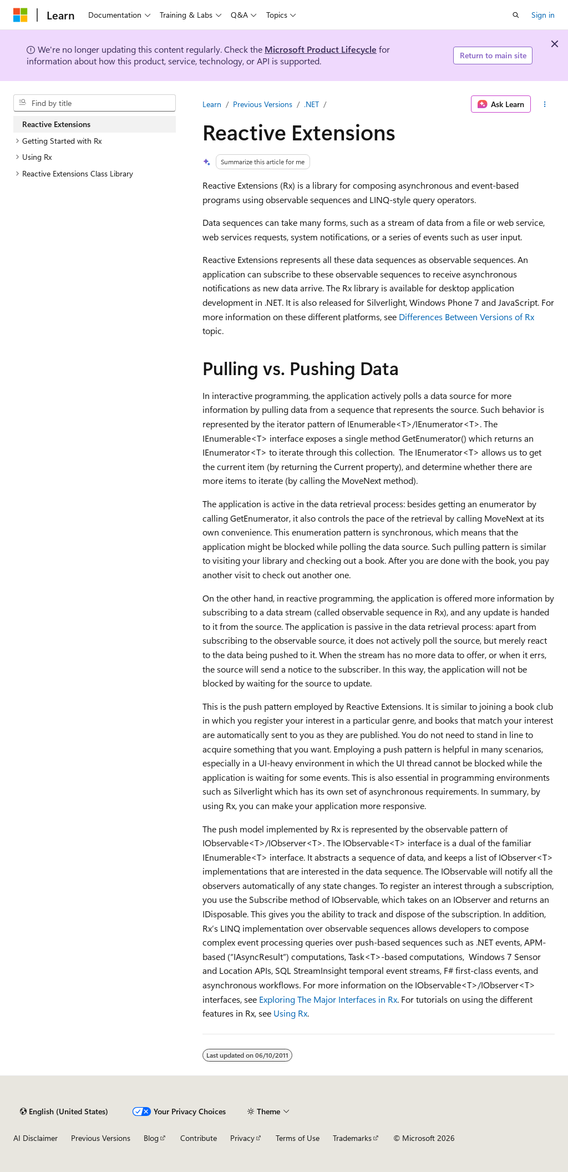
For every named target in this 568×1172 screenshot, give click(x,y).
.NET (311, 104)
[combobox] (94, 103)
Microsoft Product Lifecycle (321, 49)
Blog (151, 1138)
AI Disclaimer (35, 1138)
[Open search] (516, 15)
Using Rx (290, 1013)
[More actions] (545, 104)
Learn (211, 104)
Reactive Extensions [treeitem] (56, 124)
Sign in (543, 14)
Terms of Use (298, 1138)
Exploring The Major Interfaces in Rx (328, 999)
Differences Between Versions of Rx (466, 316)
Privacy (242, 1138)
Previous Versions (262, 104)
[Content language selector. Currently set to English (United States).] (64, 1111)
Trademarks (352, 1138)
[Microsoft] (20, 15)
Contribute (198, 1138)
